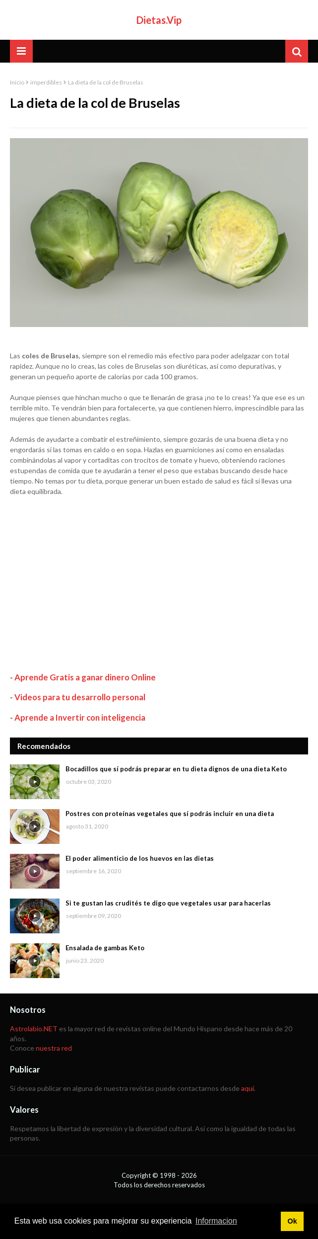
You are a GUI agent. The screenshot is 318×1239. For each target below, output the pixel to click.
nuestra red (54, 1048)
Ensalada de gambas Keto (104, 948)
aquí (247, 1088)
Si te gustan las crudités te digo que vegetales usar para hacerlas (168, 903)
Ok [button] (292, 1221)
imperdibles (46, 82)
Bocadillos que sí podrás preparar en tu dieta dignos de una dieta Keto (176, 769)
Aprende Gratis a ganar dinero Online (85, 677)
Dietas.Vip (159, 20)
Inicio (17, 82)
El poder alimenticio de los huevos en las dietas (139, 858)
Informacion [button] (216, 1221)
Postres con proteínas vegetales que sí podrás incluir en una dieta (169, 814)
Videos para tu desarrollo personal (79, 697)
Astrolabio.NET (34, 1028)
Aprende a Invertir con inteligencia (79, 717)
